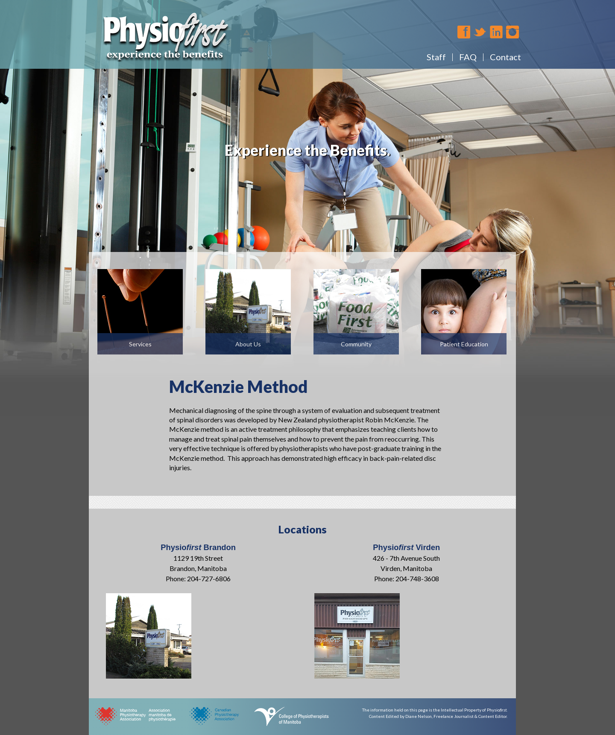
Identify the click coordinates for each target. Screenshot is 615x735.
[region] (307, 208)
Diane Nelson (418, 716)
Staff (436, 56)
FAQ (468, 56)
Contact (505, 56)
